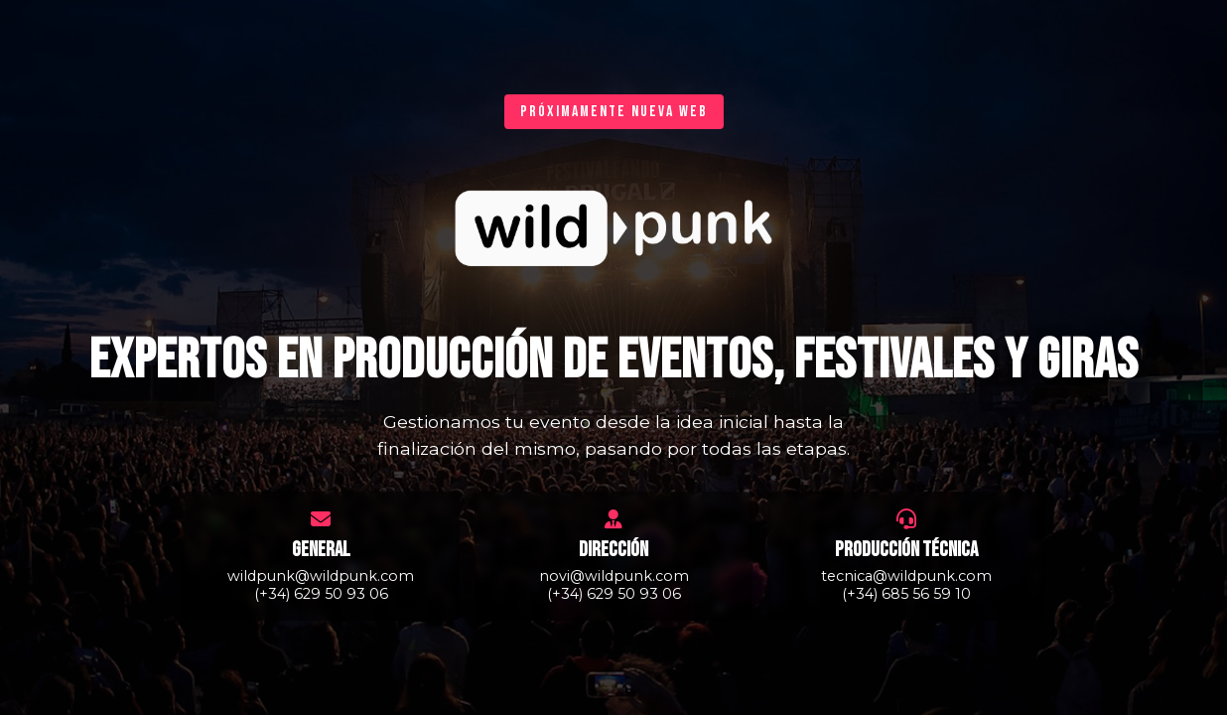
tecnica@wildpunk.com (906, 576)
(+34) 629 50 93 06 (321, 594)
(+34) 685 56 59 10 (906, 594)
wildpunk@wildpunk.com (320, 576)
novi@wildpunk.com (614, 576)
